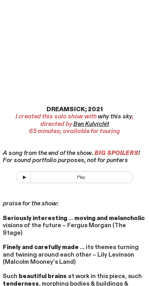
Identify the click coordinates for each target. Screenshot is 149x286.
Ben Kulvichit (91, 124)
